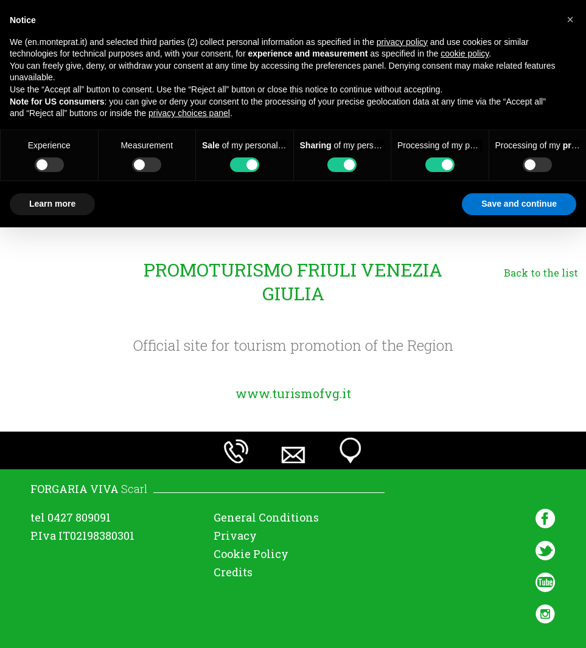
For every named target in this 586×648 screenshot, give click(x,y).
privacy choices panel (189, 113)
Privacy (235, 535)
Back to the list (541, 272)
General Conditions (266, 517)
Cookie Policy (251, 553)
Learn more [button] (52, 204)
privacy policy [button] (402, 42)
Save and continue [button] (519, 204)
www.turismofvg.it (293, 393)
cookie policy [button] (465, 53)
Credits (233, 572)
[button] (570, 19)
